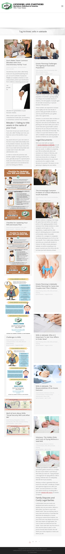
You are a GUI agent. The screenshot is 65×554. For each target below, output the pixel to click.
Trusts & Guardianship (49, 70)
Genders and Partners (11, 67)
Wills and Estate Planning (42, 72)
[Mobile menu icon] (62, 6)
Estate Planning (39, 70)
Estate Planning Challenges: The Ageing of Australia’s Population (46, 65)
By (22, 67)
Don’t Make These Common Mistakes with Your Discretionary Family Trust (17, 62)
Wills (56, 70)
